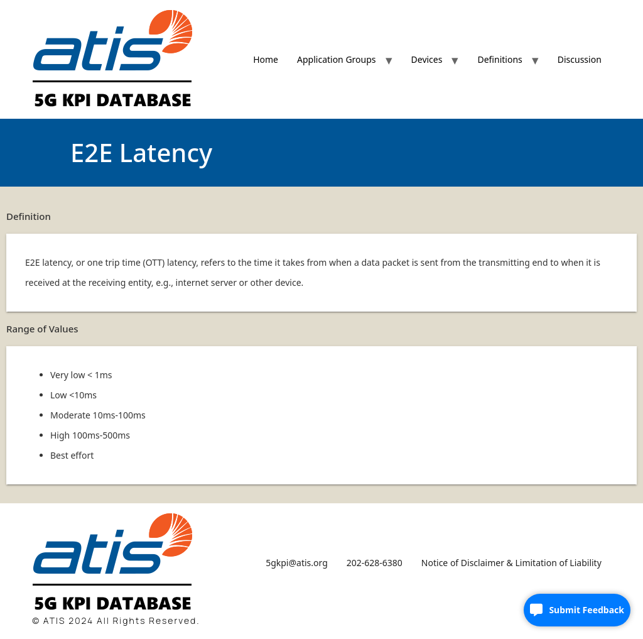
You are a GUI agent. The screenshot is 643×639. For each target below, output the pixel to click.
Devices (427, 59)
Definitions (499, 59)
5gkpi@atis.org (297, 563)
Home (265, 59)
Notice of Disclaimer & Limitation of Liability (511, 563)
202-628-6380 (375, 563)
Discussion (580, 59)
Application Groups (336, 59)
